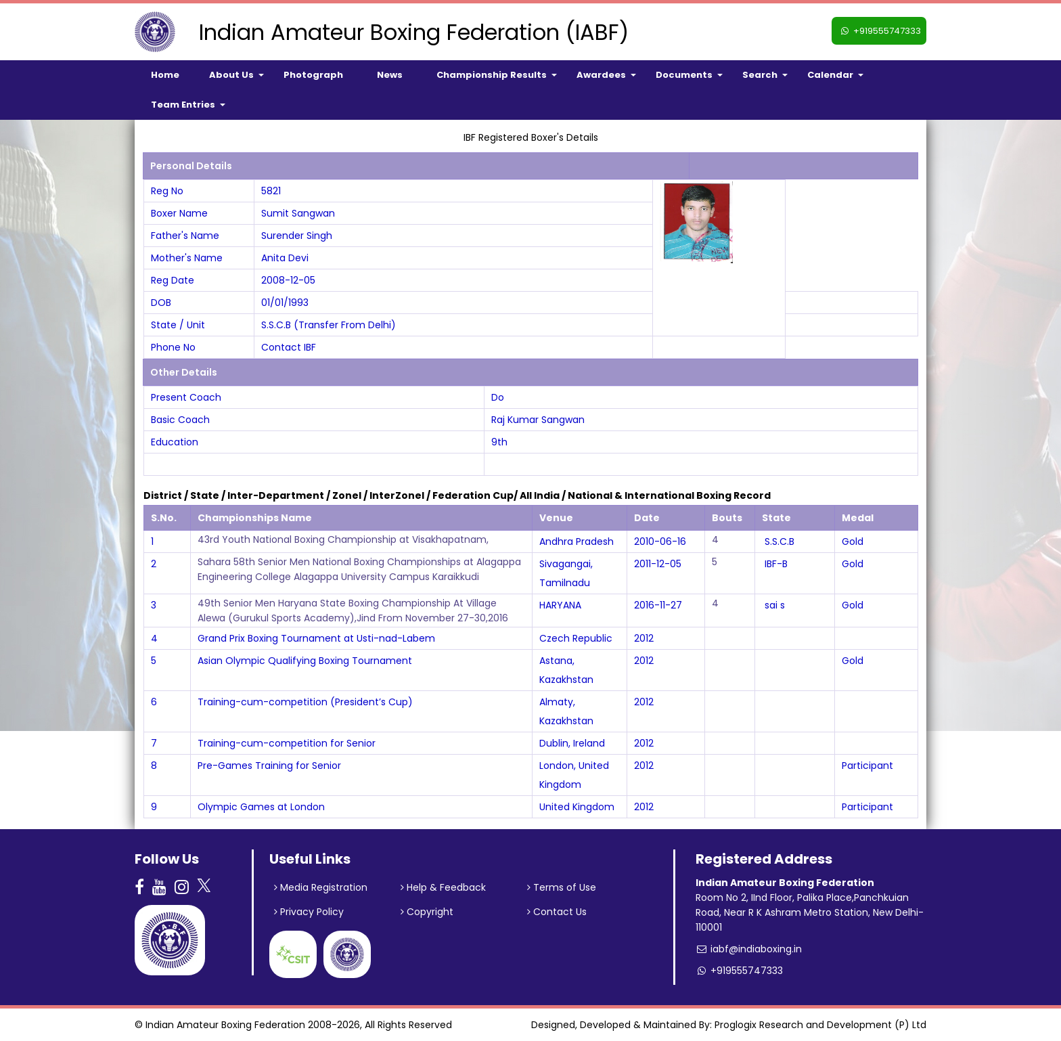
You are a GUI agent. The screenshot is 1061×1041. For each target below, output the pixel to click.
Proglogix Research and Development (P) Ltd (820, 1025)
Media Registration (320, 887)
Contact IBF (288, 347)
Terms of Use (561, 887)
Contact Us (557, 911)
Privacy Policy (309, 911)
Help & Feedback (443, 887)
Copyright (427, 911)
